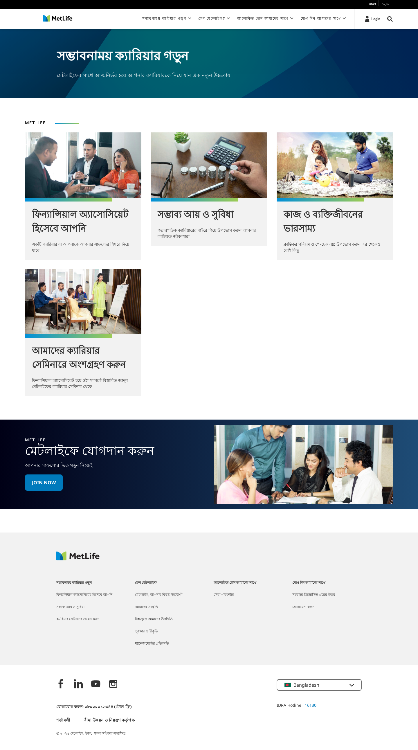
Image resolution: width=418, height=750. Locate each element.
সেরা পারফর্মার (224, 595)
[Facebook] (61, 684)
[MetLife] (78, 559)
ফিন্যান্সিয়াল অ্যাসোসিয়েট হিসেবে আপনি (84, 595)
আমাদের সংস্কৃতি (146, 607)
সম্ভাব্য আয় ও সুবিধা (70, 607)
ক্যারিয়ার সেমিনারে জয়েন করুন (78, 619)
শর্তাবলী (63, 720)
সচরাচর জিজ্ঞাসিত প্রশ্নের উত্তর (313, 595)
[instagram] (113, 684)
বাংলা (372, 4)
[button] (44, 482)
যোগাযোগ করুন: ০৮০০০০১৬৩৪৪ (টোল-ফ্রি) (94, 707)
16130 (310, 705)
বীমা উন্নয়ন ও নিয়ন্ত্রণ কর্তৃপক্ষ (109, 720)
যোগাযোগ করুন (303, 607)
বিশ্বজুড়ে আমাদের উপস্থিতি (154, 619)
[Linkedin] (78, 684)
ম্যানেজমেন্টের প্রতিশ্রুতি (152, 643)
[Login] (372, 18)
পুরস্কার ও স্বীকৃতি (146, 631)
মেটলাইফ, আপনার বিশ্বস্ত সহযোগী (158, 595)
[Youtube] (95, 684)
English (386, 4)
